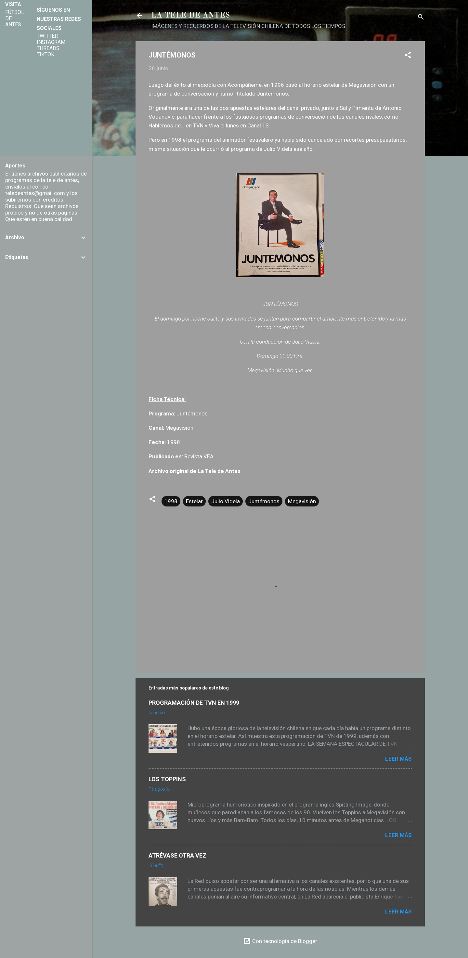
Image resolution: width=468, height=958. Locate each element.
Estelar (194, 501)
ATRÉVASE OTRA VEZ (177, 855)
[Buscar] (421, 18)
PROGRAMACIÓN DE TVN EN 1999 (194, 702)
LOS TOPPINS (167, 779)
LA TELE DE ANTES (190, 16)
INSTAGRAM (51, 42)
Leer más (398, 758)
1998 (170, 501)
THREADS (48, 48)
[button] (408, 56)
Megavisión (302, 501)
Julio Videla (225, 501)
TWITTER (47, 36)
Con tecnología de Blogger (280, 941)
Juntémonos (264, 501)
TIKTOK (45, 54)
